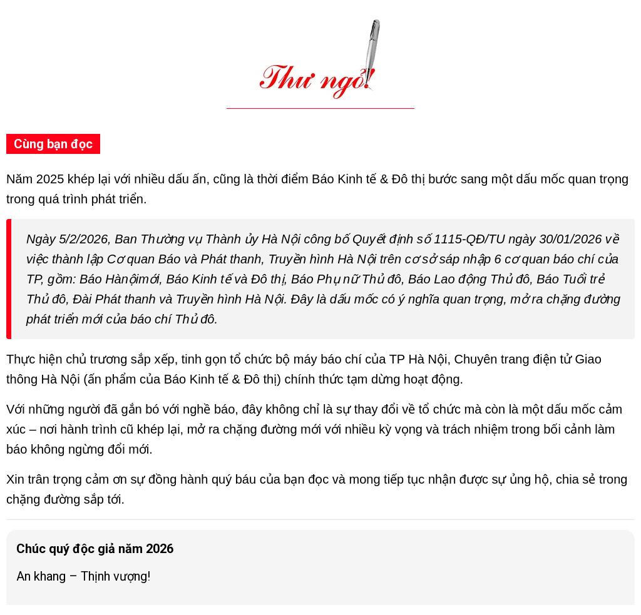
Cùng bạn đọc (53, 143)
